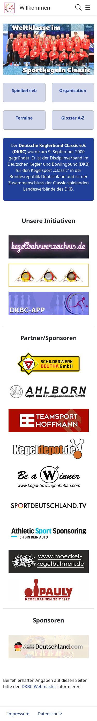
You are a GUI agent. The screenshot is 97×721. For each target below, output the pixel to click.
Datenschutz (50, 714)
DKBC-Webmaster (39, 686)
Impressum (18, 714)
